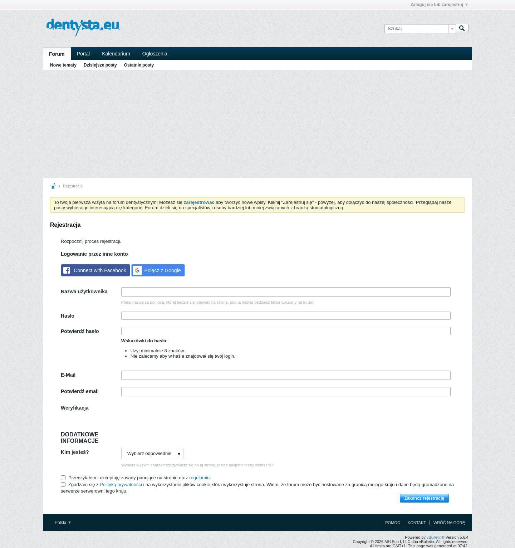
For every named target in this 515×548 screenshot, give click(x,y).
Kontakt (417, 522)
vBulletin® (436, 537)
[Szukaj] (420, 28)
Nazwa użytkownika (84, 291)
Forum (57, 54)
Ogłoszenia (154, 54)
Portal (83, 54)
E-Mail (68, 375)
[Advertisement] (257, 124)
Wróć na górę (449, 522)
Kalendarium (116, 54)
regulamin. (200, 477)
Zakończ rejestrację (424, 498)
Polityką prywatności (121, 484)
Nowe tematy (63, 65)
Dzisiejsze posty (100, 65)
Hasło (67, 316)
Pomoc (392, 522)
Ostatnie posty (139, 65)
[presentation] (175, 417)
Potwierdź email (80, 391)
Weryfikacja (75, 408)
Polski (63, 522)
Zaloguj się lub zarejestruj (439, 4)
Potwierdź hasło (80, 331)
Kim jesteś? (75, 452)
